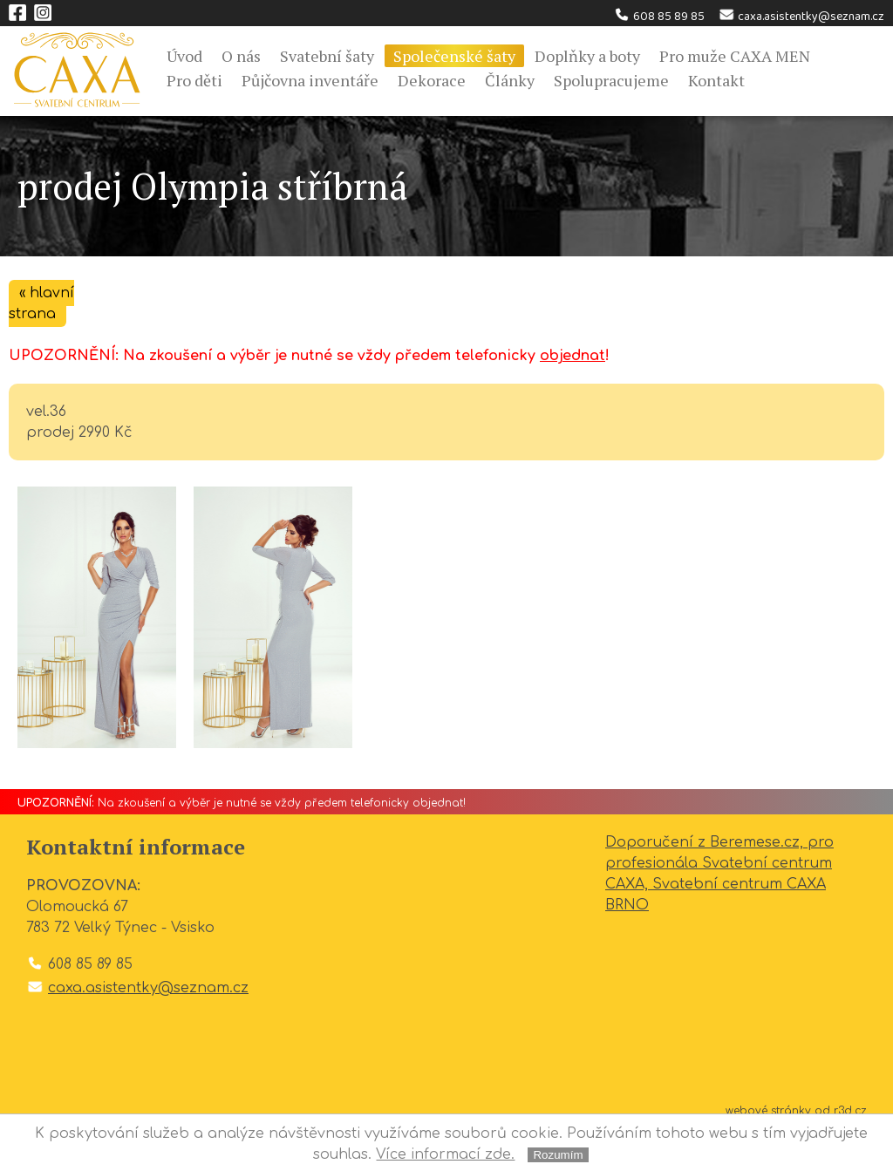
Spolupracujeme (611, 80)
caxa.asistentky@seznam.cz (801, 16)
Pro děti (194, 80)
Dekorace (432, 80)
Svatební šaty (327, 55)
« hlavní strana (42, 303)
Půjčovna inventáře (310, 80)
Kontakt (716, 80)
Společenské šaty (454, 55)
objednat (572, 356)
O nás (241, 55)
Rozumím (558, 1154)
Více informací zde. (445, 1154)
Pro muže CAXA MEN (734, 55)
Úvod (184, 55)
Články (510, 80)
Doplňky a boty (587, 55)
